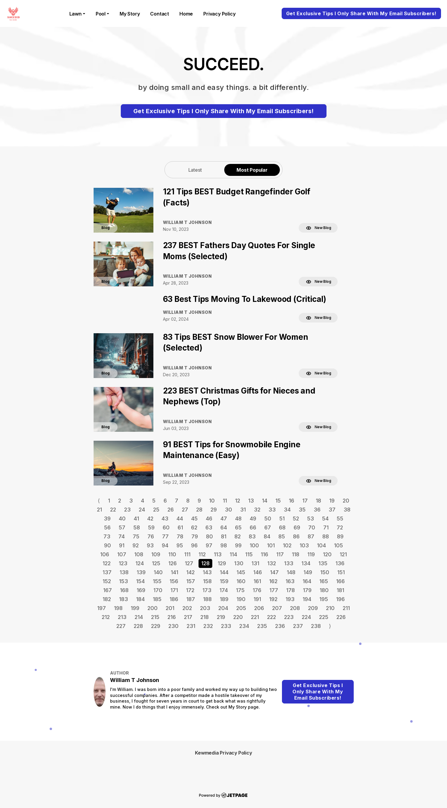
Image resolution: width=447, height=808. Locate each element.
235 (262, 626)
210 (330, 608)
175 (240, 590)
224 (306, 617)
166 (340, 581)
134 (305, 563)
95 (179, 545)
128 (205, 563)
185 (157, 599)
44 (179, 518)
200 (152, 608)
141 (174, 572)
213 (122, 617)
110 (172, 554)
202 (187, 608)
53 (310, 518)
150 (324, 572)
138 (124, 572)
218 (204, 617)
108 (138, 554)
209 (313, 608)
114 (233, 554)
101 (271, 545)
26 (170, 509)
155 (157, 581)
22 (113, 509)
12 (237, 500)
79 (194, 536)
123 (123, 563)
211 (346, 608)
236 (280, 626)
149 (307, 572)
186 (174, 599)
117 (280, 554)
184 (140, 599)
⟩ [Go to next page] (330, 626)
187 (190, 599)
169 (141, 590)
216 (171, 617)
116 (264, 554)
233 (226, 626)
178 (290, 590)
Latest (195, 170)
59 (151, 527)
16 (291, 500)
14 (264, 500)
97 (209, 545)
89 (340, 536)
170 (157, 590)
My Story (130, 14)
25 (156, 509)
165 (323, 581)
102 (287, 545)
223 (289, 617)
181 (340, 590)
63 (208, 527)
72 (340, 527)
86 (296, 536)
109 (155, 554)
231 (191, 626)
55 (340, 518)
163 (290, 581)
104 (321, 545)
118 (295, 554)
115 (249, 554)
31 (243, 509)
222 (271, 617)
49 (253, 518)
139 (141, 572)
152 (107, 581)
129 (222, 563)
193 (290, 599)
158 (207, 581)
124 (139, 563)
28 (199, 509)
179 (307, 590)
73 (106, 536)
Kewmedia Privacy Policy (223, 753)
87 (311, 536)
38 (347, 509)
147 (274, 572)
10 (212, 500)
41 (136, 518)
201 (170, 608)
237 (298, 626)
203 (205, 608)
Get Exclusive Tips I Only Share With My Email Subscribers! (361, 13)
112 (202, 554)
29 (213, 509)
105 (338, 545)
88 (325, 536)
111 (187, 554)
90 (107, 545)
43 (164, 518)
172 (190, 590)
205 (241, 608)
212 (106, 617)
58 (136, 527)
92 (135, 545)
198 (118, 608)
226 (341, 617)
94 (165, 545)
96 (194, 545)
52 (296, 518)
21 (99, 509)
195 (323, 599)
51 (282, 518)
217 (188, 617)
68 (282, 527)
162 (273, 581)
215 (155, 617)
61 (180, 527)
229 (155, 626)
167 (107, 590)
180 (324, 590)
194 (307, 599)
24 (142, 509)
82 (237, 536)
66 (253, 527)
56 (107, 527)
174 (223, 590)
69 (297, 527)
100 (254, 545)
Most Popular (252, 170)
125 (156, 563)
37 (332, 509)
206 (259, 608)
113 (218, 554)
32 (257, 509)
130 (238, 563)
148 (291, 572)
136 (339, 563)
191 (257, 599)
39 (107, 518)
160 (241, 581)
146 (257, 572)
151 (341, 572)
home (186, 14)
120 (327, 554)
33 (272, 509)
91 (121, 545)
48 (238, 518)
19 (332, 500)
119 (311, 554)
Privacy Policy (219, 14)
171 (174, 590)
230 (173, 626)
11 (225, 500)
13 (251, 500)
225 (323, 617)
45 (194, 518)
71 (326, 527)
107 (121, 554)
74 (121, 536)
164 (307, 581)
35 (302, 509)
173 (206, 590)
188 (207, 599)
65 (238, 527)
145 (241, 572)
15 (278, 500)
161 (257, 581)
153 (123, 581)
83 (252, 536)
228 (138, 626)
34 (287, 509)
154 (140, 581)
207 (277, 608)
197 (101, 608)
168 (124, 590)
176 (257, 590)
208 (295, 608)
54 (325, 518)
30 (228, 509)
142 (190, 572)
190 (241, 599)
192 (273, 599)
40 (122, 518)
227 (121, 626)
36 (317, 509)
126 (172, 563)
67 (267, 527)
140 (158, 572)
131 (255, 563)
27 (185, 509)
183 (123, 599)
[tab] (195, 170)
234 (244, 626)
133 (288, 563)
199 (135, 608)
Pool (101, 14)
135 (322, 563)
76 (150, 536)
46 (209, 518)
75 (136, 536)
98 (223, 545)
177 (273, 590)
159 (224, 581)
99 (238, 545)
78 (180, 536)
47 (223, 518)
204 (223, 608)
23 (127, 509)
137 (107, 572)
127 (189, 563)
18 (318, 500)
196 (340, 599)
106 (104, 554)
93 (150, 545)
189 (224, 599)
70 (311, 527)
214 (139, 617)
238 (316, 626)
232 (208, 626)
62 (194, 527)
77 (165, 536)
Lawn (75, 14)
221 (255, 617)
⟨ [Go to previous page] (99, 500)
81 (223, 536)
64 (223, 527)
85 (281, 536)
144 (224, 572)
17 (305, 500)
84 (267, 536)
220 (238, 617)
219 (221, 617)
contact (159, 14)
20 (346, 500)
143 (207, 572)
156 (174, 581)
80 (209, 536)
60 (166, 527)
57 (122, 527)
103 (304, 545)
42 (150, 518)
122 (107, 563)
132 (271, 563)
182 (107, 599)
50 (267, 518)
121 (343, 554)
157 (190, 581)
